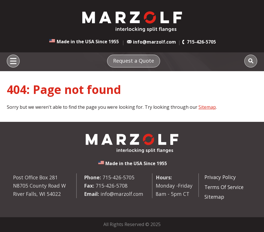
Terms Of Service (223, 187)
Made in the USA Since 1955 (88, 41)
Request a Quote (133, 60)
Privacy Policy (220, 177)
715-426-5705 (201, 42)
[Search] (250, 61)
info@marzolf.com (154, 42)
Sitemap (207, 107)
